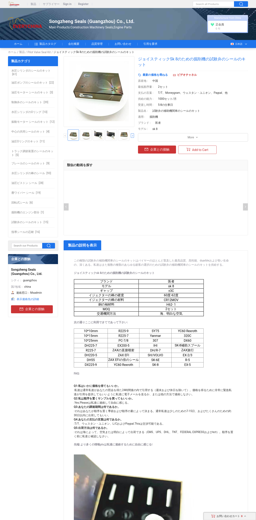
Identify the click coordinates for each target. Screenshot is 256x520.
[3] (32, 92)
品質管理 (97, 43)
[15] (29, 222)
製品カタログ (45, 44)
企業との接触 (32, 309)
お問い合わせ (123, 43)
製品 (33, 4)
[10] (29, 112)
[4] (30, 131)
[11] (28, 141)
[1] (27, 212)
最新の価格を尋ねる (155, 74)
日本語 (236, 44)
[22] (32, 82)
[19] (26, 192)
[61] (31, 72)
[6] (22, 202)
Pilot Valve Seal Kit (39, 52)
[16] (25, 232)
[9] (30, 163)
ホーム (18, 43)
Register (83, 4)
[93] (31, 173)
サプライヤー (51, 4)
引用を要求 (150, 43)
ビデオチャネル (187, 74)
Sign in (67, 4)
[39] (29, 102)
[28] (27, 183)
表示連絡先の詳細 (28, 299)
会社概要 (73, 43)
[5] (32, 153)
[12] (33, 121)
